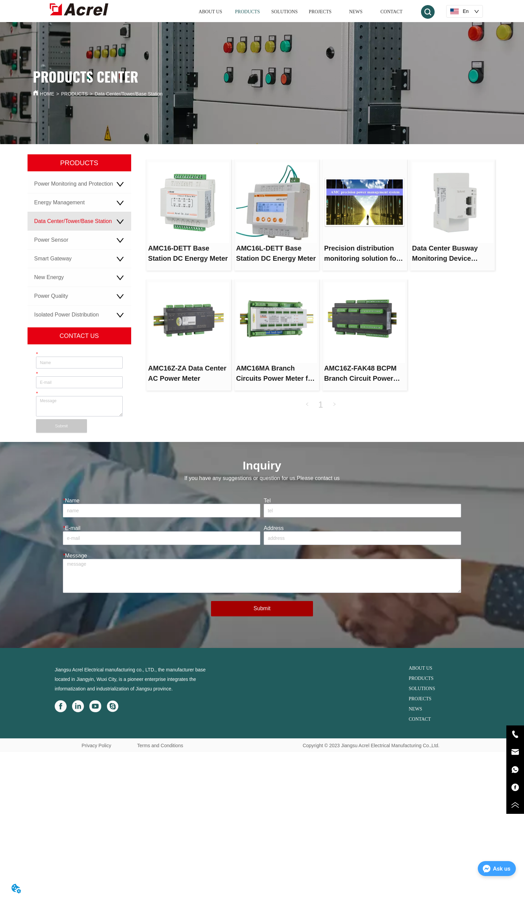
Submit (61, 426)
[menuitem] (247, 11)
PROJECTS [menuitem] (320, 11)
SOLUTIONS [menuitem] (284, 11)
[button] (247, 12)
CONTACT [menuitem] (391, 11)
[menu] (301, 11)
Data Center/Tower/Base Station (129, 94)
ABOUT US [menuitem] (210, 11)
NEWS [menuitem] (356, 11)
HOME (47, 94)
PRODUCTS (74, 94)
